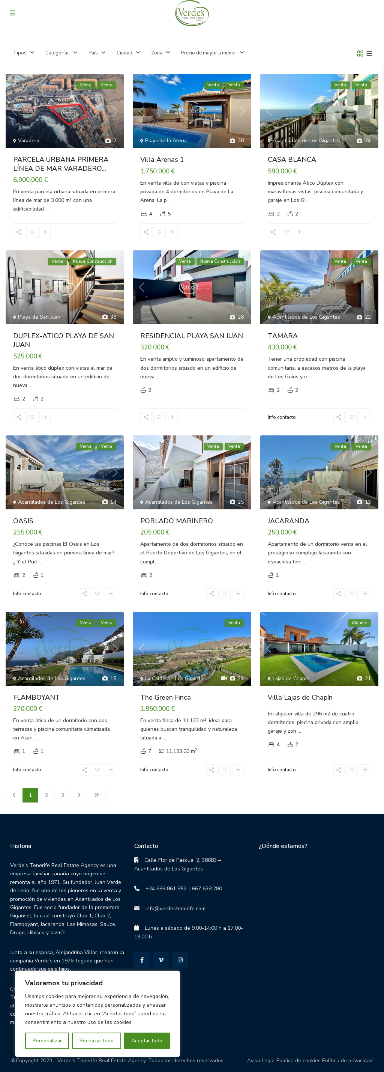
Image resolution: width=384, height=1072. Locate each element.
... (47, 208)
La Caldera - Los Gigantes (175, 678)
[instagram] (180, 960)
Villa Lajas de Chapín (300, 697)
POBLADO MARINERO (176, 520)
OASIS (23, 520)
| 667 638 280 (204, 888)
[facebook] (142, 960)
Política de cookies (298, 1060)
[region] (97, 1014)
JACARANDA (288, 520)
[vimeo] (161, 960)
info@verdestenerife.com (173, 908)
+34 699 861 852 (163, 888)
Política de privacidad (347, 1060)
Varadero (28, 140)
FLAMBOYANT (36, 697)
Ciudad (124, 53)
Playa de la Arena (166, 140)
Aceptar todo (146, 1040)
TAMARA (283, 335)
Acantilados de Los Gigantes (306, 140)
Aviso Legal (261, 1060)
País (93, 53)
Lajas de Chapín (291, 678)
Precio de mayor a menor (208, 53)
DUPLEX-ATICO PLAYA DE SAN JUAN (63, 340)
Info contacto (282, 417)
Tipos (20, 53)
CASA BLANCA (292, 159)
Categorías (57, 53)
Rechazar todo (97, 1040)
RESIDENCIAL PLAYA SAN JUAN (191, 335)
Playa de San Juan (39, 317)
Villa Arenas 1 (162, 159)
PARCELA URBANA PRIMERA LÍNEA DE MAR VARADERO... (60, 164)
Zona (156, 53)
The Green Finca (165, 697)
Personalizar (47, 1040)
